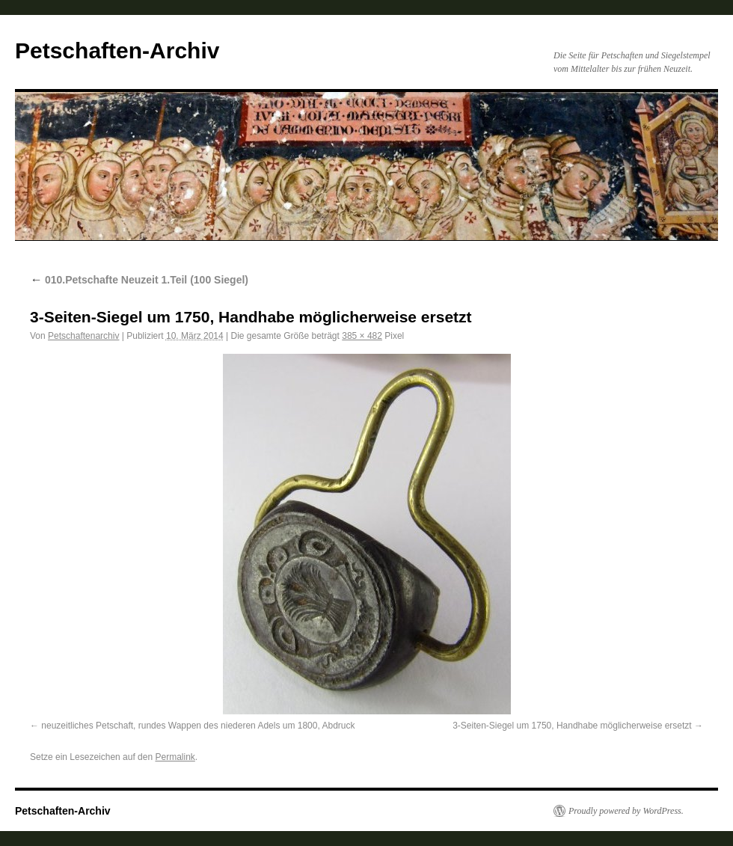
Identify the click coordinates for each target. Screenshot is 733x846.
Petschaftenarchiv (83, 336)
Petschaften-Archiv (117, 50)
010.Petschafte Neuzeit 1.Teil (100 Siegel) (139, 280)
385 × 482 (362, 336)
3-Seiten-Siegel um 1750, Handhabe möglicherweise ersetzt (572, 725)
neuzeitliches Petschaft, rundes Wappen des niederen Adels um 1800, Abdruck (198, 725)
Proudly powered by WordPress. (626, 811)
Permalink (174, 757)
